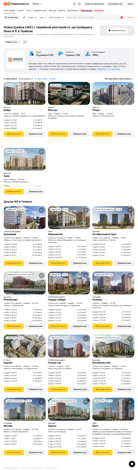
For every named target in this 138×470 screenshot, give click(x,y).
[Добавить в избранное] (41, 86)
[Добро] (25, 93)
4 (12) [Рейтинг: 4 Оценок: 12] (23, 114)
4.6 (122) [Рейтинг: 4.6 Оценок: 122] (35, 303)
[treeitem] (10, 10)
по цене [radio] (52, 79)
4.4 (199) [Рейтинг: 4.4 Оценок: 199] (35, 366)
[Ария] (25, 159)
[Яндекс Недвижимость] (18, 4)
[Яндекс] (5, 4)
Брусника (96, 231)
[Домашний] (25, 217)
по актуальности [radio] (26, 79)
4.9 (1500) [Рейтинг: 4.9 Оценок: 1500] (124, 429)
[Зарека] (69, 409)
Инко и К (7, 107)
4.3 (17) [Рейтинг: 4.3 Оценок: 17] (78, 429)
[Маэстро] (69, 93)
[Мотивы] (25, 409)
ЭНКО (50, 231)
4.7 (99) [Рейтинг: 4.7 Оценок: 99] (65, 114)
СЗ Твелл (7, 360)
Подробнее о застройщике (108, 69)
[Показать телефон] (14, 134)
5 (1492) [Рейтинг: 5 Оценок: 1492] (78, 238)
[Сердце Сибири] (69, 282)
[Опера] (113, 93)
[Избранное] (74, 4)
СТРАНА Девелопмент (12, 231)
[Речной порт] (25, 282)
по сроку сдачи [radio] (40, 79)
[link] (130, 4)
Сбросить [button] (130, 17)
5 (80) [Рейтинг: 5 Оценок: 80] (67, 366)
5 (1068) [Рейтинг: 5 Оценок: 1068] (35, 238)
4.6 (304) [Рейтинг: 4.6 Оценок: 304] (21, 179)
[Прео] (113, 409)
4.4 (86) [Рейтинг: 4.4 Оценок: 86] (123, 238)
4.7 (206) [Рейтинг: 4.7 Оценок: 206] (35, 429)
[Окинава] (113, 282)
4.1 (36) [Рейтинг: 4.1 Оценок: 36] (123, 366)
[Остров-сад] (69, 346)
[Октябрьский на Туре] (113, 217)
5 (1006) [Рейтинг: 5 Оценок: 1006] (79, 303)
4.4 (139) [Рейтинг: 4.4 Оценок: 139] (109, 114)
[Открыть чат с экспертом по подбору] (132, 464)
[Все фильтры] (24, 17)
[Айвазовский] (69, 217)
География (96, 297)
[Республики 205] (113, 346)
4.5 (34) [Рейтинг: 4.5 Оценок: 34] (112, 303)
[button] (79, 4)
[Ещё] (24, 42)
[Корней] (25, 346)
